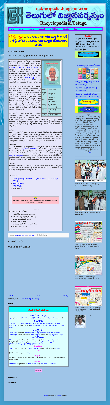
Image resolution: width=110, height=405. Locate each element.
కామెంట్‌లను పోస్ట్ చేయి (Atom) (30, 299)
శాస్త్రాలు (21, 29)
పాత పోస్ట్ (65, 295)
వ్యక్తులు (11, 318)
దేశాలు (31, 348)
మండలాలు (17, 318)
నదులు (44, 318)
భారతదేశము (54, 29)
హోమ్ (38, 295)
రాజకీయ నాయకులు (30, 323)
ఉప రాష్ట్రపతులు (51, 342)
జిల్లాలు (54, 340)
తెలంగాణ (31, 29)
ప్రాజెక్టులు (49, 318)
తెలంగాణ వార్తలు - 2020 (84, 84)
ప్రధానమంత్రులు (13, 344)
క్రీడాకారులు (35, 344)
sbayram (45, 395)
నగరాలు (58, 340)
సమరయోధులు (13, 323)
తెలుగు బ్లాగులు (32, 363)
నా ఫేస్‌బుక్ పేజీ (88, 153)
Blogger (59, 395)
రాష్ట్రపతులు (42, 342)
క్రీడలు (75, 29)
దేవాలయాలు (56, 318)
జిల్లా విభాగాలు (41, 323)
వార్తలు (11, 327)
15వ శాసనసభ (93, 97)
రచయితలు (21, 323)
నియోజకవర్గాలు (25, 318)
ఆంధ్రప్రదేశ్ (42, 29)
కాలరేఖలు (44, 363)
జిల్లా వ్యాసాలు (49, 323)
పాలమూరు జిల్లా (38, 315)
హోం (12, 29)
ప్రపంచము (66, 29)
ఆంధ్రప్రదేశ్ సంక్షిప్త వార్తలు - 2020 (87, 82)
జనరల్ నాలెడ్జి (13, 363)
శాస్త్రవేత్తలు (12, 348)
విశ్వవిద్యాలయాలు (53, 325)
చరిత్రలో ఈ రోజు (52, 363)
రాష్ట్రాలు (48, 340)
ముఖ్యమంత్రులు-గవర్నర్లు (25, 344)
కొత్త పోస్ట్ (11, 295)
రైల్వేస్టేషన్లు (62, 325)
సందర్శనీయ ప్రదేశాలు (36, 318)
